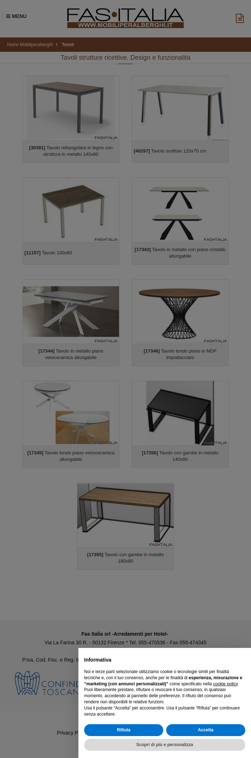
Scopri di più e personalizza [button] (164, 744)
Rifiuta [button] (123, 729)
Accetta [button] (205, 729)
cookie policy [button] (225, 683)
